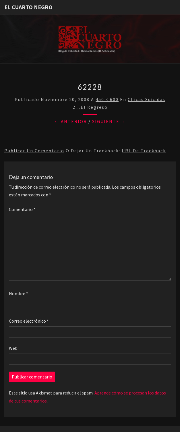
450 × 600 (107, 99)
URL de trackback (144, 150)
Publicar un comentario (34, 150)
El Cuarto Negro (28, 7)
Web (13, 348)
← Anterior (70, 121)
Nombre (18, 293)
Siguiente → (109, 121)
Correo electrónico (29, 321)
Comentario (22, 209)
